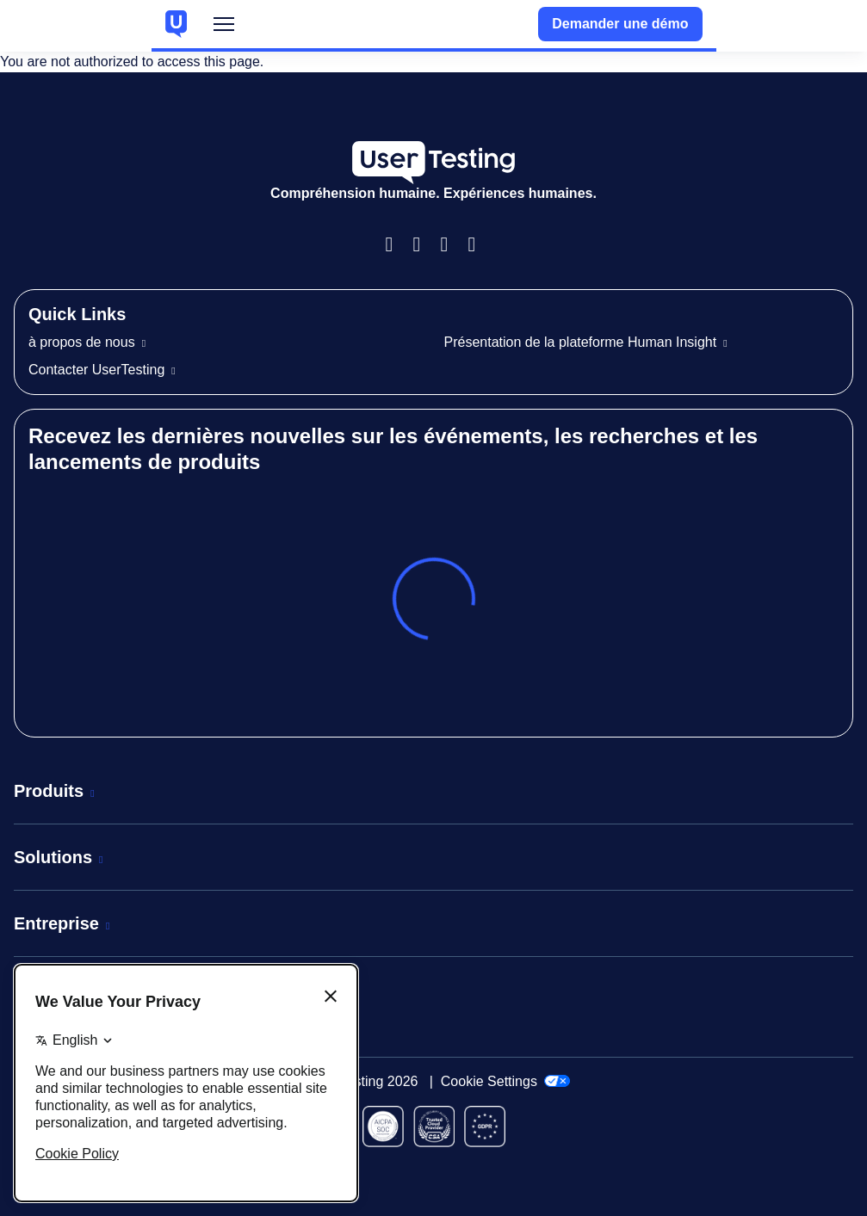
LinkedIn (451, 244)
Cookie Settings (506, 1081)
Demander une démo (620, 23)
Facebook (396, 244)
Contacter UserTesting (96, 369)
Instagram (423, 244)
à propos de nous (81, 342)
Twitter (478, 244)
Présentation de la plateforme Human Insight (580, 342)
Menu (224, 28)
